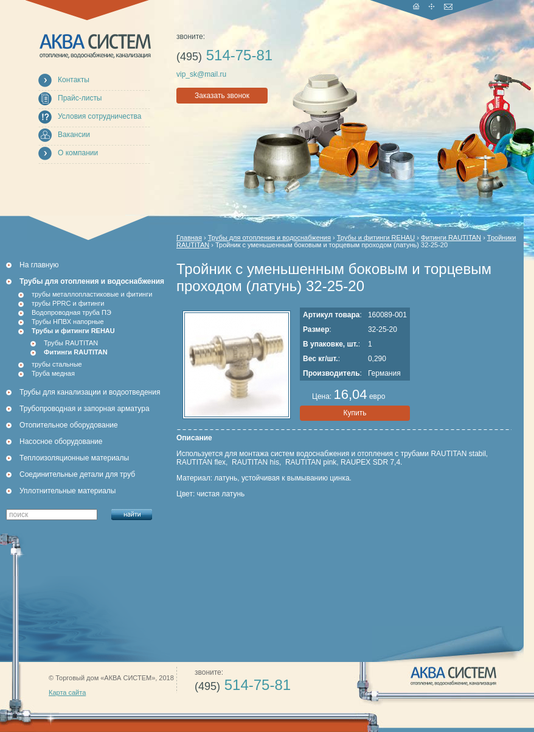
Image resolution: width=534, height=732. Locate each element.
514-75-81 (224, 55)
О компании (78, 153)
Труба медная (53, 373)
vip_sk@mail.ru (201, 74)
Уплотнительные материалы (67, 491)
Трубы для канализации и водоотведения (89, 392)
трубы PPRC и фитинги (68, 303)
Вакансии (74, 134)
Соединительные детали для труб (77, 474)
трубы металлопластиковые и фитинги (92, 294)
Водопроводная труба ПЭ (71, 312)
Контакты (73, 80)
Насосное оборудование (60, 441)
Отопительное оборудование (68, 425)
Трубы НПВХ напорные (68, 321)
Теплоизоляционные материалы (74, 458)
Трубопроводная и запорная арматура (84, 408)
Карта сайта (67, 692)
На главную (38, 265)
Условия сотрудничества (99, 116)
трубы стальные (57, 364)
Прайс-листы (80, 98)
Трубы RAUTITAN (71, 343)
